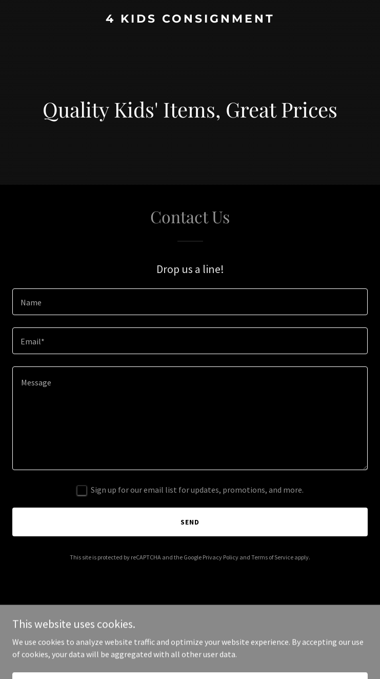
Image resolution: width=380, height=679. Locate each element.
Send (190, 522)
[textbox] (190, 301)
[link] (190, 19)
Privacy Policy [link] (220, 557)
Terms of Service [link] (272, 557)
